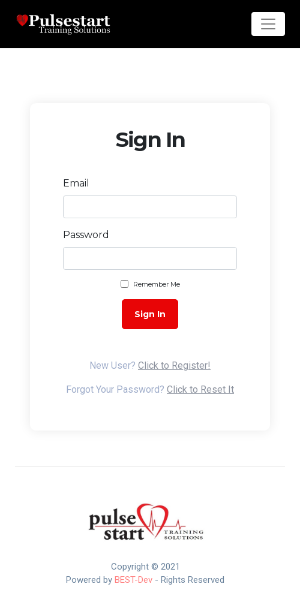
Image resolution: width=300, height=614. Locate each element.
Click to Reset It (200, 389)
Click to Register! (174, 365)
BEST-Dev (133, 579)
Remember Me (156, 284)
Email (76, 183)
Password (86, 234)
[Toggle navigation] (268, 24)
